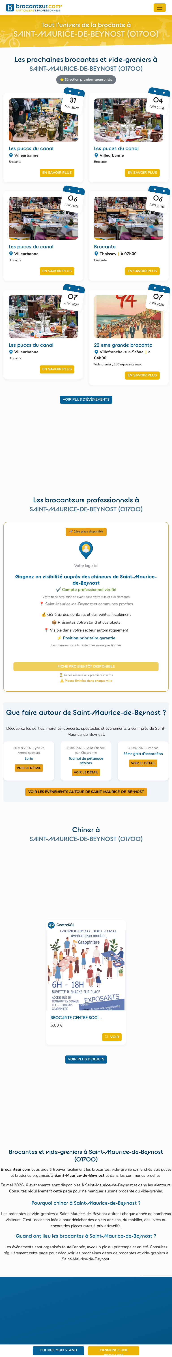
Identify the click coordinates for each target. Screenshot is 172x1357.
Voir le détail (29, 768)
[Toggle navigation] (160, 7)
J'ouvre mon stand (58, 1350)
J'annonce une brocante (113, 1351)
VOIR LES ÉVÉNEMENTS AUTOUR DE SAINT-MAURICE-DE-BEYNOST (86, 792)
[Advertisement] (86, 453)
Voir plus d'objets (86, 1059)
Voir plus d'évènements (86, 400)
